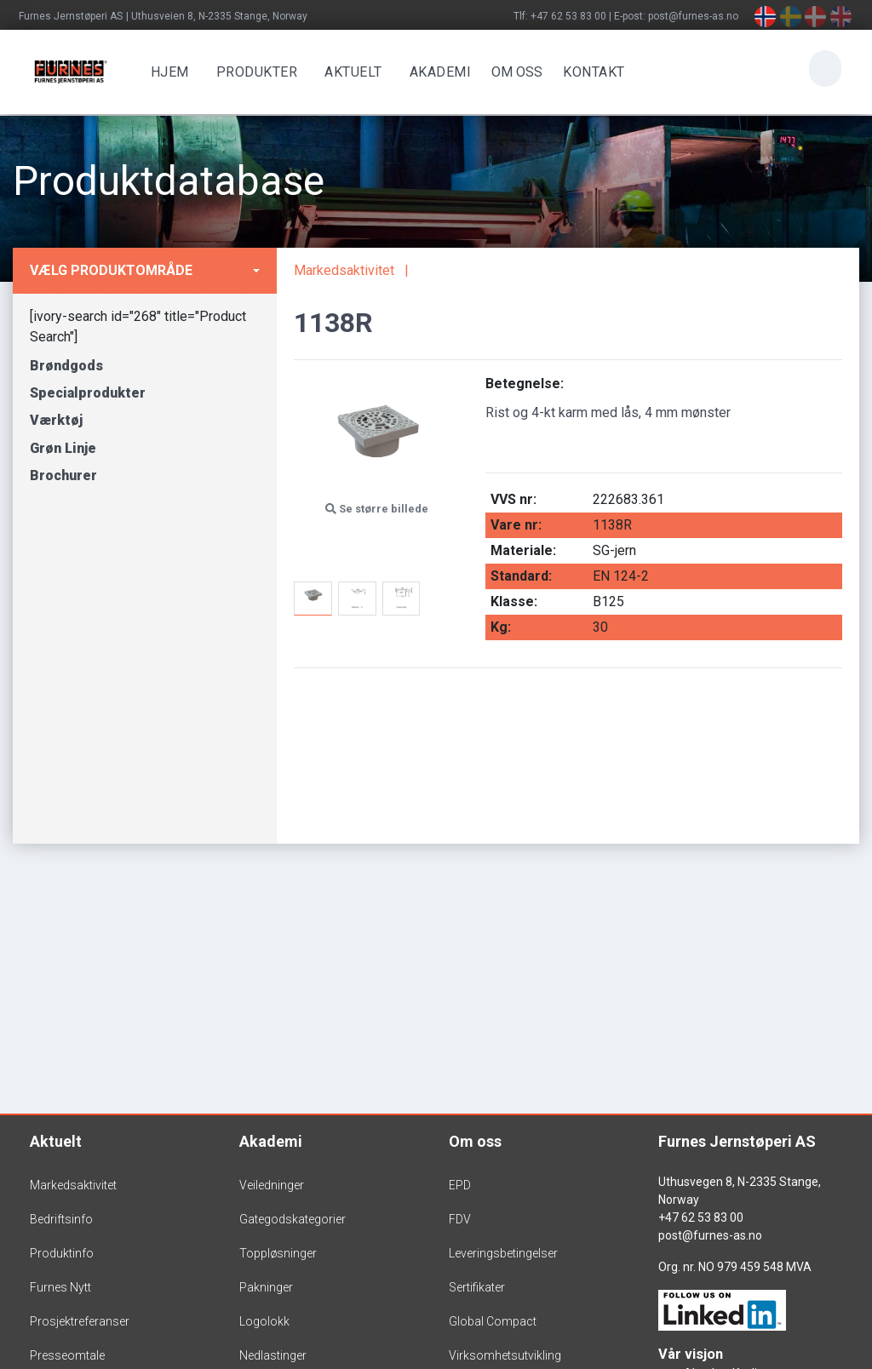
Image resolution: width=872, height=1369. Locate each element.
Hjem (167, 72)
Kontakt (591, 72)
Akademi (438, 72)
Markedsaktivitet (344, 270)
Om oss (475, 1141)
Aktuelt (351, 72)
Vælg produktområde (111, 270)
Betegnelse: (524, 383)
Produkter (254, 72)
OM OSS (514, 72)
